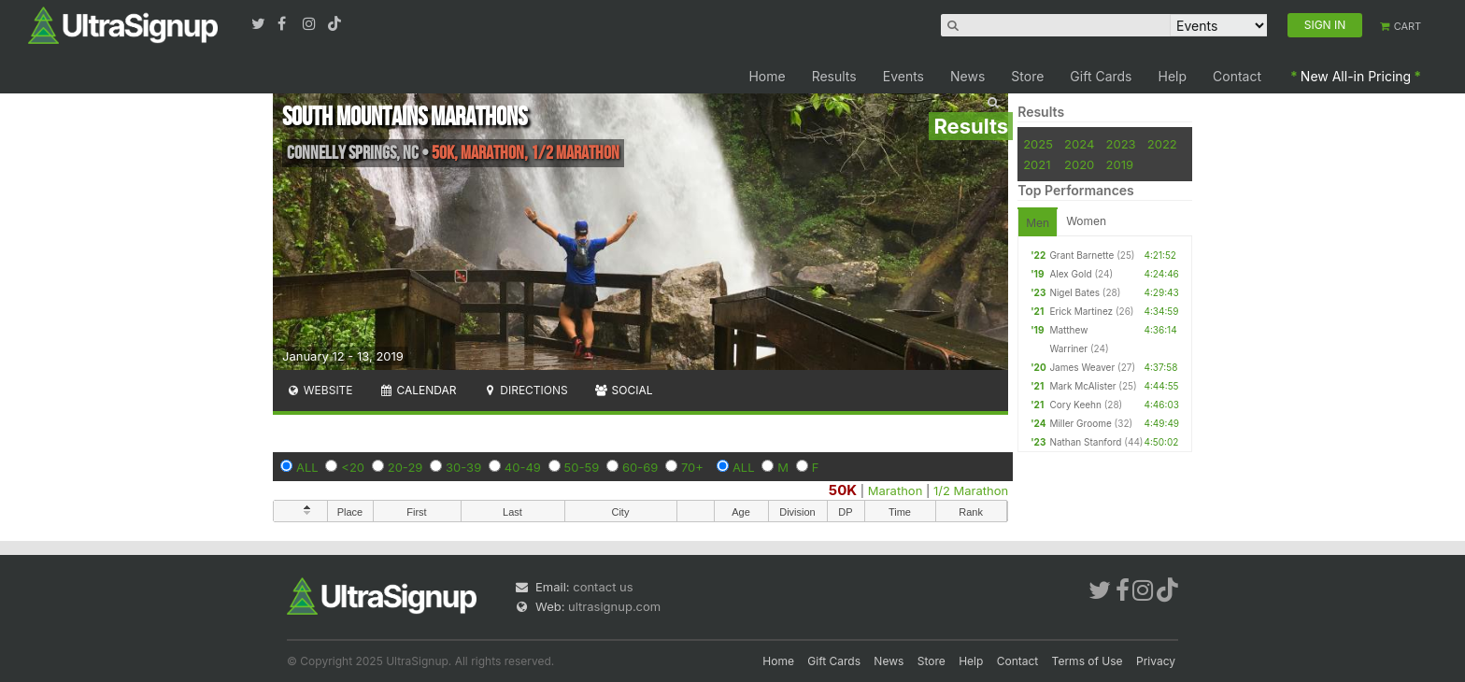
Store (1027, 76)
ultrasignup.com (614, 606)
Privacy (1155, 661)
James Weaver (1082, 367)
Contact (1237, 76)
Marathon (895, 490)
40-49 (523, 467)
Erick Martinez (1081, 311)
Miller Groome (1080, 423)
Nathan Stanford (1085, 442)
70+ (692, 467)
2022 (1162, 143)
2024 (1079, 143)
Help (1173, 76)
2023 (1121, 143)
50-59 (582, 467)
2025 (1038, 143)
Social (623, 390)
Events (903, 76)
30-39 (463, 467)
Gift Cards (1100, 76)
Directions (524, 390)
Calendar (418, 390)
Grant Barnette (1081, 255)
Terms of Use (1087, 661)
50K (843, 490)
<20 (352, 467)
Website (319, 390)
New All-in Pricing (1356, 76)
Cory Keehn (1075, 404)
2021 (1036, 164)
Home (766, 76)
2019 (1119, 164)
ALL (307, 467)
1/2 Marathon (970, 490)
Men (1037, 223)
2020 (1079, 164)
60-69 (640, 467)
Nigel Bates (1074, 292)
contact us (603, 586)
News (967, 76)
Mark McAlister (1082, 385)
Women (1086, 221)
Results (834, 76)
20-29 (405, 467)
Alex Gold (1070, 273)
